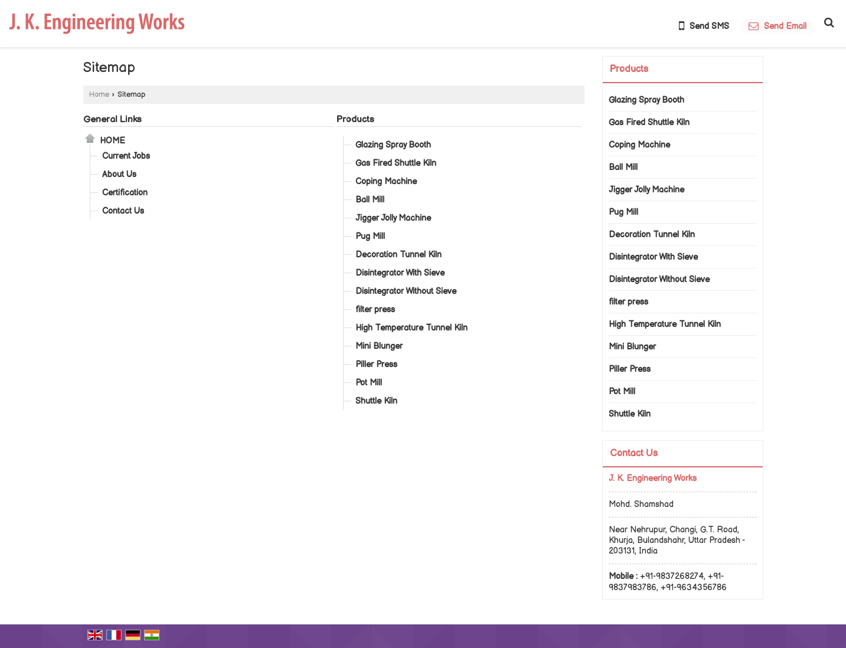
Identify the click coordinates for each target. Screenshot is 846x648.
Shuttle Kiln (376, 401)
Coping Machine (386, 181)
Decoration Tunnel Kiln (398, 255)
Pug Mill (370, 236)
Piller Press (376, 364)
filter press (375, 310)
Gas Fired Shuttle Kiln (395, 163)
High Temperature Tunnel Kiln (411, 328)
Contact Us (123, 211)
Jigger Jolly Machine (393, 218)
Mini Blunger (379, 346)
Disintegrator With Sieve (400, 273)
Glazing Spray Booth (393, 145)
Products (355, 119)
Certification (125, 193)
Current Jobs (126, 156)
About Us (119, 174)
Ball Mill (369, 200)
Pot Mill (368, 383)
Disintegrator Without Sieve (405, 291)
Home (99, 94)
